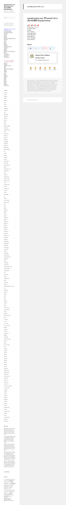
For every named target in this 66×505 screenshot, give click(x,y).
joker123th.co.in (7, 165)
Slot (4, 272)
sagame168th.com (7, 256)
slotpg (5, 74)
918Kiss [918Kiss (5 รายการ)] (7, 479)
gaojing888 (6, 141)
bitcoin (5, 124)
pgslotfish (6, 223)
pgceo (5, 206)
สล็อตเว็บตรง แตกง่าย (7, 65)
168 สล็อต (5, 92)
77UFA (5, 104)
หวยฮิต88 (5, 389)
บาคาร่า (5, 40)
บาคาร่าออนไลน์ (7, 54)
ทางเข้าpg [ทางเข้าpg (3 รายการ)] (9, 490)
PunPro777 (6, 233)
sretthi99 (5, 284)
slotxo (5, 73)
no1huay (5, 186)
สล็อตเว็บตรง (6, 53)
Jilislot (5, 153)
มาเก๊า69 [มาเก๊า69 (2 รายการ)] (8, 493)
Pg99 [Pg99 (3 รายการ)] (10, 483)
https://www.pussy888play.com (9, 38)
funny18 (5, 137)
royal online (6, 249)
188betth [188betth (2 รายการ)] (5, 479)
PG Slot (5, 198)
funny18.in (6, 139)
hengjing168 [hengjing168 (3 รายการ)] (6, 481)
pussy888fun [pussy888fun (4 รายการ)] (6, 486)
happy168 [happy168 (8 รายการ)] (11, 480)
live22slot (5, 174)
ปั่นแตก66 (5, 329)
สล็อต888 (5, 358)
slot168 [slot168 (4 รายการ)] (5, 487)
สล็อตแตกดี (6, 378)
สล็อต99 (5, 362)
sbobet (5, 260)
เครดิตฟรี (5, 397)
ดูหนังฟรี (5, 37)
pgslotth (5, 225)
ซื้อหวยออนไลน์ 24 (7, 315)
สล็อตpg (5, 364)
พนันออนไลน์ (6, 333)
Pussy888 (5, 239)
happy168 (6, 145)
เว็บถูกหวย (5, 403)
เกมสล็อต (5, 395)
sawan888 (6, 258)
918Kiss (5, 106)
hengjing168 (6, 147)
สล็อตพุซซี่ (5, 368)
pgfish (5, 208)
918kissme (6, 110)
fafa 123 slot (6, 133)
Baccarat (5, 120)
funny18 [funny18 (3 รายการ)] (7, 480)
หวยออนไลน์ (6, 384)
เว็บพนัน (5, 405)
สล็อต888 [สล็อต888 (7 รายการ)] (6, 496)
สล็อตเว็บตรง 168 (7, 376)
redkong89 (6, 245)
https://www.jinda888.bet (8, 68)
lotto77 (5, 182)
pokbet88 (5, 227)
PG (4, 196)
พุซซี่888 (5, 71)
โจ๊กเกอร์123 (6, 421)
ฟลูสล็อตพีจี (6, 337)
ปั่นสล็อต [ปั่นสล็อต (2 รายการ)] (10, 491)
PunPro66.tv (6, 231)
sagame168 (6, 253)
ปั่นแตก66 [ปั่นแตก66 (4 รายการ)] (13, 491)
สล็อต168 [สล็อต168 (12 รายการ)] (9, 495)
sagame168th (6, 255)
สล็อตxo (5, 366)
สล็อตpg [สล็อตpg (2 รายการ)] (9, 496)
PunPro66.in (54, 87)
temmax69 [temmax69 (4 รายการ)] (6, 488)
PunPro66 (6, 229)
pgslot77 (5, 215)
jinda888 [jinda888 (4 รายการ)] (11, 481)
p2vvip (5, 192)
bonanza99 (6, 127)
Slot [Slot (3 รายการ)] (12, 486)
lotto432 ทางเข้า (7, 178)
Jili (4, 151)
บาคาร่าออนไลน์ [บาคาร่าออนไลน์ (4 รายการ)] (6, 491)
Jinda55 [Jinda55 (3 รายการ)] (9, 481)
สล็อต (5, 346)
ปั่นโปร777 (6, 331)
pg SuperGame (6, 202)
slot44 (5, 67)
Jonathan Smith (40, 58)
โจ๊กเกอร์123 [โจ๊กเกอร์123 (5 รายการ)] (11, 500)
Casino (51, 86)
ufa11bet (5, 292)
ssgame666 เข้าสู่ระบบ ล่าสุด (9, 286)
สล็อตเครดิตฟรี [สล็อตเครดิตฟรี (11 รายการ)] (7, 499)
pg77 (5, 204)
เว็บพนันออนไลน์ (7, 407)
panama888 (6, 194)
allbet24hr (6, 116)
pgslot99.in (6, 221)
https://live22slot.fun (8, 46)
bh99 (5, 122)
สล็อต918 (5, 360)
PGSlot (5, 213)
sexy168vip (6, 262)
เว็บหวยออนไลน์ (6, 57)
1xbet (5, 102)
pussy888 (5, 39)
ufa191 (5, 294)
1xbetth (5, 77)
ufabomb (5, 301)
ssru (4, 288)
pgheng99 (6, 210)
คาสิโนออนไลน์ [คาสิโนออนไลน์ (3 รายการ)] (6, 490)
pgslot (5, 41)
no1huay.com (6, 188)
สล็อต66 (5, 354)
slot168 (5, 276)
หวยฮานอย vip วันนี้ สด (8, 385)
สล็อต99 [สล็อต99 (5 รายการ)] (5, 494)
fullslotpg (5, 45)
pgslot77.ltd (6, 217)
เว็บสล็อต (5, 409)
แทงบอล (5, 415)
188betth (5, 84)
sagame (5, 34)
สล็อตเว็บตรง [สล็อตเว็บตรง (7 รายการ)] (6, 500)
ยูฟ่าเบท (5, 342)
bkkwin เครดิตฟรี (7, 126)
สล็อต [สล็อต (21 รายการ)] (11, 493)
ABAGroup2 (6, 114)
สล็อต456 (5, 350)
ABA (4, 112)
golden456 (6, 143)
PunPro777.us (6, 235)
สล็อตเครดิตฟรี (6, 372)
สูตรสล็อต (5, 380)
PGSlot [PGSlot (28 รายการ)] (13, 483)
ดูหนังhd (5, 50)
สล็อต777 (5, 356)
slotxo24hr (6, 282)
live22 (5, 172)
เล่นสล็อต (5, 401)
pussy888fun (6, 241)
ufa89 (5, 296)
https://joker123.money (8, 32)
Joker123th (29, 87)
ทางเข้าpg (5, 319)
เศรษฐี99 (5, 413)
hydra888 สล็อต (7, 149)
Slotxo (5, 280)
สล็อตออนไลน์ (6, 370)
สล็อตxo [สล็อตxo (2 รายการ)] (11, 496)
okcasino (5, 190)
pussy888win (6, 243)
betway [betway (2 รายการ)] (14, 479)
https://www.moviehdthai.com (9, 51)
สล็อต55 (5, 352)
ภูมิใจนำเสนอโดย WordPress (32, 100)
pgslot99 (5, 44)
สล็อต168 (5, 64)
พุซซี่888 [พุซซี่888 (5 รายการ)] (5, 493)
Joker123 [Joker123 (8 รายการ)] (6, 483)
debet (5, 131)
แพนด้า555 (6, 419)
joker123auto (6, 161)
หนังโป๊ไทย (6, 76)
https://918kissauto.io (8, 31)
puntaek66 (6, 237)
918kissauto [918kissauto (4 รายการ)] (11, 479)
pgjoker (5, 212)
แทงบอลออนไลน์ (7, 417)
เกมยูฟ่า (5, 393)
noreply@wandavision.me (42, 60)
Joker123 (5, 159)
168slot (5, 94)
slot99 (5, 66)
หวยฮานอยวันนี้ (6, 387)
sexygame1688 (6, 268)
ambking (5, 118)
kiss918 (5, 81)
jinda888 (5, 157)
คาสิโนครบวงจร (7, 307)
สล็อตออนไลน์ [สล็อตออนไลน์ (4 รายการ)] (6, 497)
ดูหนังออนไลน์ (6, 85)
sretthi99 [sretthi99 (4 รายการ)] (10, 487)
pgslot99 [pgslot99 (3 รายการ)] (8, 485)
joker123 (5, 36)
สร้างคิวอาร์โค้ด (6, 344)
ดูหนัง (5, 317)
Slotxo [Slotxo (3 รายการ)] (7, 487)
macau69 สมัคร (6, 184)
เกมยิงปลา (5, 391)
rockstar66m (6, 247)
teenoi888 (6, 290)
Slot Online (6, 274)
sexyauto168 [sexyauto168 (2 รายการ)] (10, 486)
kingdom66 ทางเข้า (7, 169)
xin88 (5, 303)
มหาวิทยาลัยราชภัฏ (7, 339)
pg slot (5, 43)
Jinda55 (5, 155)
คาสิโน (5, 305)
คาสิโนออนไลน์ (6, 309)
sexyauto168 (6, 264)
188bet (5, 98)
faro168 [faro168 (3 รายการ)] (5, 480)
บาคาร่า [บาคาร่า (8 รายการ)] (13, 490)
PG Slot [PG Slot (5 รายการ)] (5, 485)
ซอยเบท (5, 311)
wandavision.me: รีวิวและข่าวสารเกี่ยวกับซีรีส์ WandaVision (9, 7)
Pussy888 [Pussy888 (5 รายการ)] (11, 485)
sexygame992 (6, 270)
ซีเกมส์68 (5, 313)
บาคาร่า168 (6, 323)
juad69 (5, 167)
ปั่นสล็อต (5, 327)
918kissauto (6, 108)
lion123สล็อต (6, 170)
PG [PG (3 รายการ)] (8, 483)
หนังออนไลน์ (6, 382)
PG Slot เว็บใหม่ (6, 200)
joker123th (6, 163)
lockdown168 (6, 176)
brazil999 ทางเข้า (7, 129)
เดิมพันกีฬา (6, 399)
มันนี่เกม (5, 341)
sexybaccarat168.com (8, 266)
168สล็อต (5, 96)
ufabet (5, 299)
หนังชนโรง (6, 33)
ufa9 (5, 298)
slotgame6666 (6, 278)
